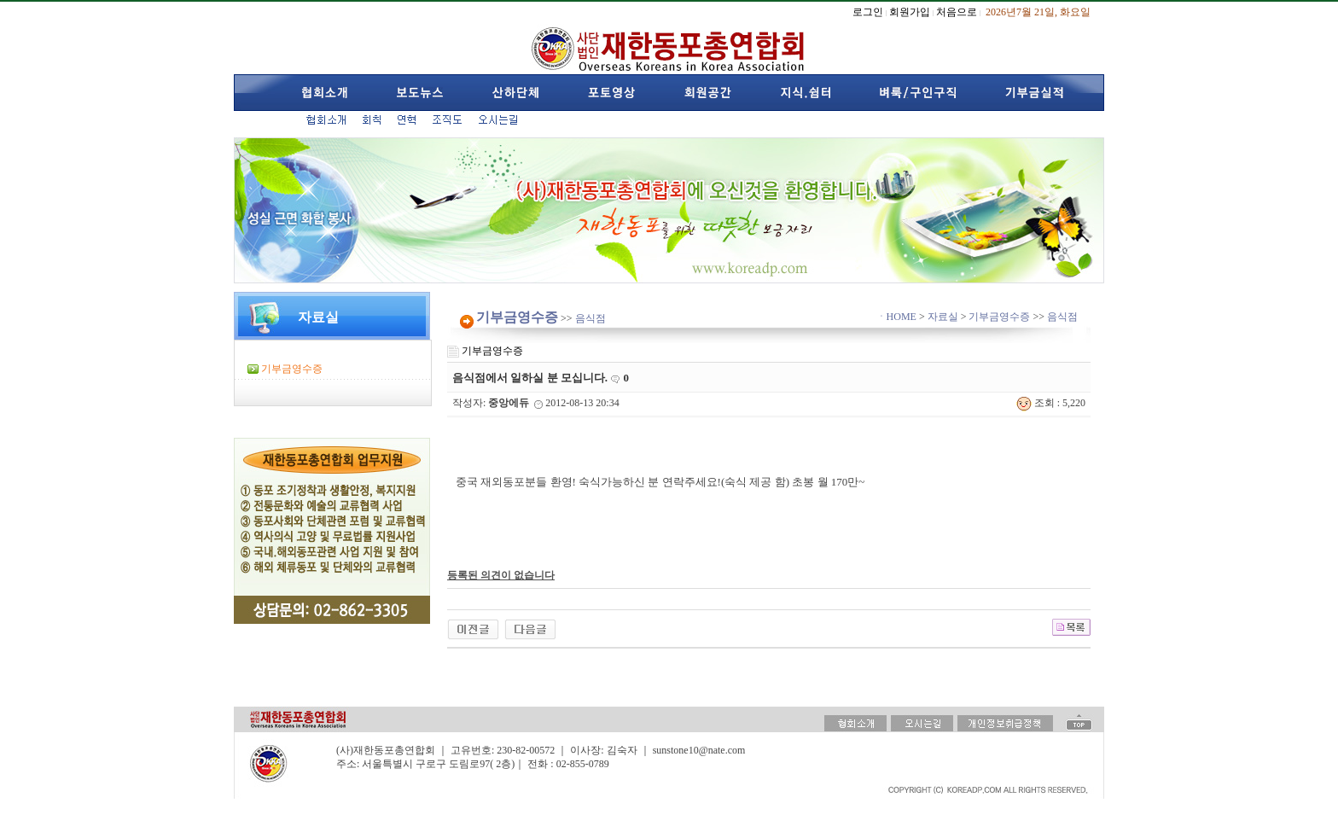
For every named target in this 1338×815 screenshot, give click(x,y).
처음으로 (956, 12)
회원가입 (909, 12)
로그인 (867, 12)
